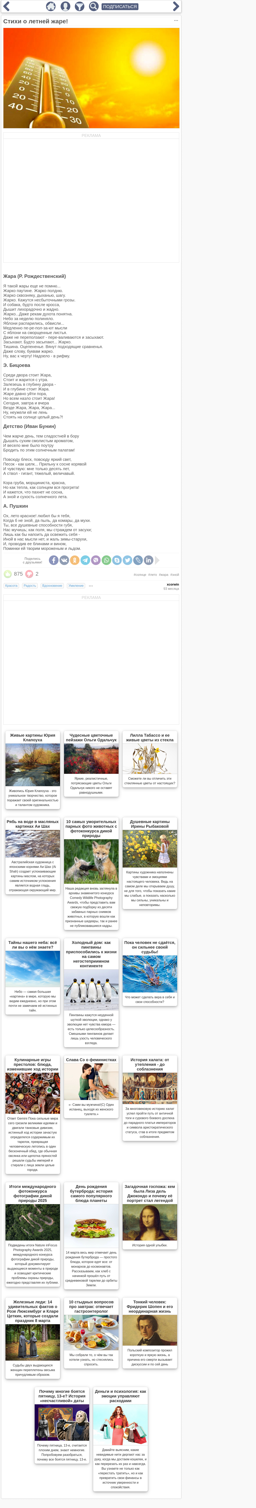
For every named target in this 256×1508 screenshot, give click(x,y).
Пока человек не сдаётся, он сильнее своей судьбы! (149, 947)
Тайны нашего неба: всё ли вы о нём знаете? (33, 944)
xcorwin (173, 584)
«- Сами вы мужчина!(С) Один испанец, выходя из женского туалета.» (91, 1109)
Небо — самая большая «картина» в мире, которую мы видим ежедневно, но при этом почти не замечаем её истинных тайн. (33, 1001)
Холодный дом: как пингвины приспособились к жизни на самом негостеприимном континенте (91, 954)
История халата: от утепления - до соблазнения (150, 1064)
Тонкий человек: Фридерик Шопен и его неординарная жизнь (150, 1306)
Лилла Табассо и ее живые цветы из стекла (150, 737)
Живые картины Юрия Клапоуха (32, 737)
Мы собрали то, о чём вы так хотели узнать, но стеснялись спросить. (91, 1359)
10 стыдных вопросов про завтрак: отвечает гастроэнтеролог (91, 1306)
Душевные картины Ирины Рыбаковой (150, 824)
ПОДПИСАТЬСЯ (120, 6)
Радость (30, 585)
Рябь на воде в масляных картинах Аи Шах (33, 824)
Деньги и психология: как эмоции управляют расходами (120, 1396)
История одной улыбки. (149, 1245)
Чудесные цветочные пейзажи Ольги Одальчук (91, 737)
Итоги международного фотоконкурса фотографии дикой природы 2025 (32, 1193)
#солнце (140, 574)
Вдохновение (52, 585)
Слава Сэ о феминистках (91, 1060)
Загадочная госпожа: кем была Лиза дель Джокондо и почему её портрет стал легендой (150, 1193)
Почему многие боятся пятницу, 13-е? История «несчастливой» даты (62, 1396)
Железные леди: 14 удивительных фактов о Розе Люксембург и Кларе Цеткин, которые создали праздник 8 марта (33, 1311)
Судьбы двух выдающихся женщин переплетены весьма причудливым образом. (32, 1370)
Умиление (76, 585)
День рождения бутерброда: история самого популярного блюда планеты (91, 1193)
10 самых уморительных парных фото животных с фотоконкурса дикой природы (91, 828)
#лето (152, 574)
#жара (163, 574)
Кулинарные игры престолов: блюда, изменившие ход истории (32, 1064)
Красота (11, 585)
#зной (174, 574)
